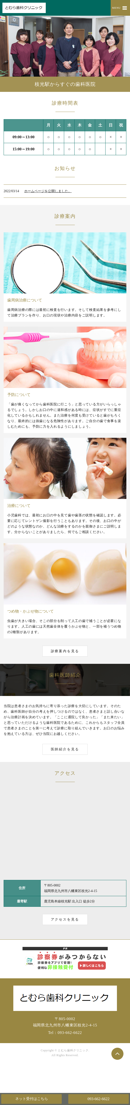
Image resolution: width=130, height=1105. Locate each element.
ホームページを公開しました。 (48, 191)
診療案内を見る (65, 651)
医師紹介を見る (65, 749)
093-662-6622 (99, 1099)
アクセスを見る (65, 919)
